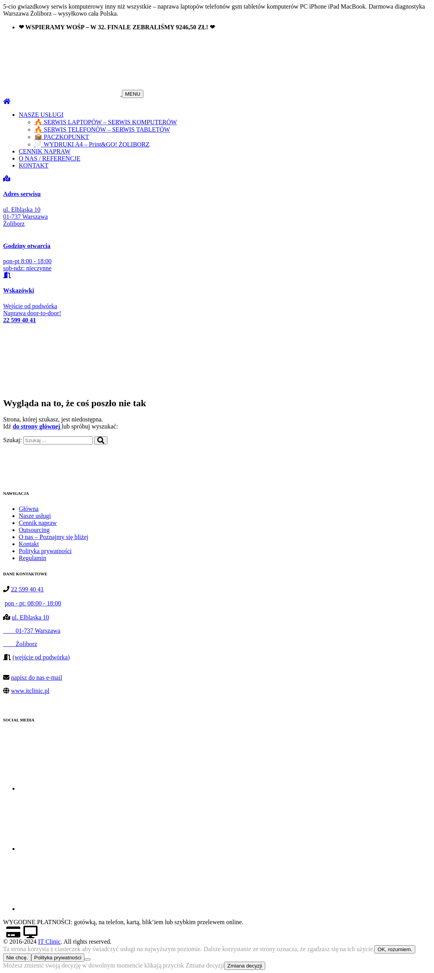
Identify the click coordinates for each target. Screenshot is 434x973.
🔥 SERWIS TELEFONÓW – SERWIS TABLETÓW (102, 129)
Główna (29, 508)
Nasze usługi (35, 515)
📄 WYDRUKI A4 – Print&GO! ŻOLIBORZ (92, 144)
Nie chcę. (17, 958)
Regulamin (32, 558)
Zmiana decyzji (244, 966)
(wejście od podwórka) (41, 657)
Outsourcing (34, 530)
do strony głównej (37, 426)
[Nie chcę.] (87, 959)
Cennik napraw (38, 523)
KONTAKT (33, 165)
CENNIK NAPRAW (45, 151)
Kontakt (29, 544)
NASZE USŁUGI (41, 114)
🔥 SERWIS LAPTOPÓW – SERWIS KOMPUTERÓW (105, 122)
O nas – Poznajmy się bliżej (53, 537)
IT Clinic (49, 941)
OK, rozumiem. (394, 949)
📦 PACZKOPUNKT (61, 137)
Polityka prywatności (45, 551)
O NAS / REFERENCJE (49, 158)
